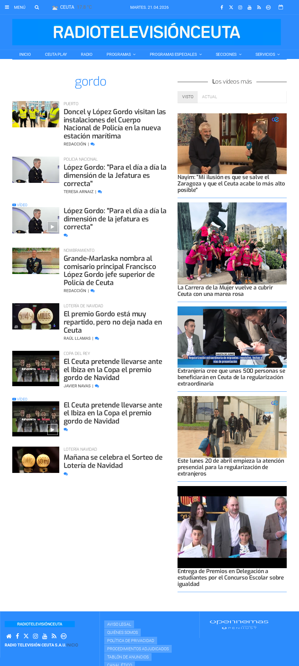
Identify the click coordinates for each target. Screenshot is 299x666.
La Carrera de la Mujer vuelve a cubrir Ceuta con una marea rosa (225, 291)
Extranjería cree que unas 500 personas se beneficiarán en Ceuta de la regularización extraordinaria (231, 377)
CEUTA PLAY (56, 54)
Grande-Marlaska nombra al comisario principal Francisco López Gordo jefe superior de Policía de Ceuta (110, 270)
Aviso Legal (119, 624)
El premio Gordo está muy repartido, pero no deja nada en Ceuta (113, 322)
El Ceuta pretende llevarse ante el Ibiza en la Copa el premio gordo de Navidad (113, 369)
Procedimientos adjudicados (138, 648)
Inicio (25, 54)
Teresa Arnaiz (79, 191)
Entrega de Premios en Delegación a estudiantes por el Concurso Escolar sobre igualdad (231, 578)
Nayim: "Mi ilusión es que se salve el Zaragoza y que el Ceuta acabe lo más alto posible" (231, 184)
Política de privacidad (130, 640)
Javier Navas (77, 386)
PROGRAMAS (119, 54)
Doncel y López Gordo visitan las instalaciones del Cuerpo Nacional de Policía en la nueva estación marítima (115, 124)
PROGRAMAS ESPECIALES (174, 54)
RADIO (87, 54)
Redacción (75, 144)
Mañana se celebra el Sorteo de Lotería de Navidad (113, 461)
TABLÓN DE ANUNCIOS (128, 657)
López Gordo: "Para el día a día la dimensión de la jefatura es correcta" (115, 219)
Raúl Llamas (77, 338)
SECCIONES (226, 54)
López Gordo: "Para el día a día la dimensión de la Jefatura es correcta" (115, 175)
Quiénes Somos (122, 632)
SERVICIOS (265, 54)
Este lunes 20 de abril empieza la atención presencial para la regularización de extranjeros (231, 467)
